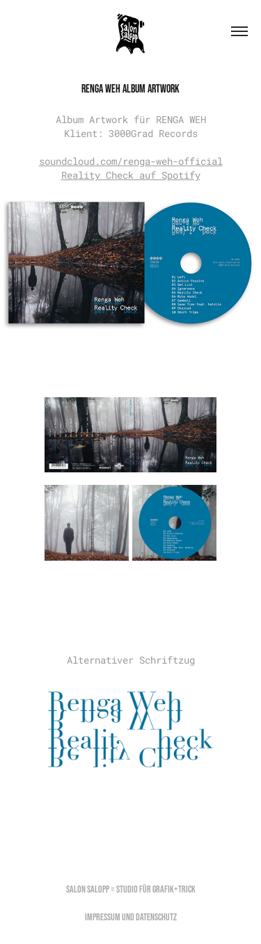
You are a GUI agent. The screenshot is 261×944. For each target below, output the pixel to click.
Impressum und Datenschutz (131, 916)
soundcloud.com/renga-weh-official (131, 161)
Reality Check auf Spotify (130, 175)
